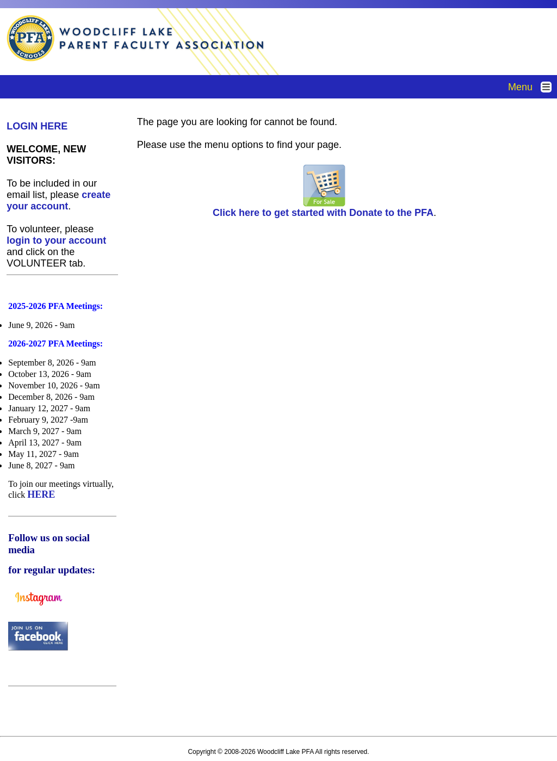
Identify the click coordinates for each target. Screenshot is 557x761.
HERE (41, 494)
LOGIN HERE (37, 126)
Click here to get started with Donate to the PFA (323, 208)
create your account (58, 200)
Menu (532, 87)
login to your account (56, 240)
